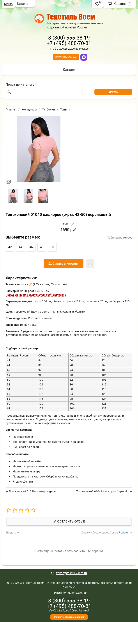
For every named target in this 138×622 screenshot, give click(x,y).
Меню (8, 4)
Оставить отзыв (69, 521)
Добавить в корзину (64, 263)
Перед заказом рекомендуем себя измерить (36, 294)
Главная (11, 109)
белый (79, 311)
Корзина (120, 4)
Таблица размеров (119, 237)
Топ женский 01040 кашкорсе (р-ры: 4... (35, 491)
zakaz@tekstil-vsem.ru (71, 573)
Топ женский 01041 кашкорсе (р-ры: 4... (102, 491)
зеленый (68, 311)
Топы (63, 109)
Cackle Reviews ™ (121, 532)
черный (56, 311)
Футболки (48, 109)
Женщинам (29, 109)
